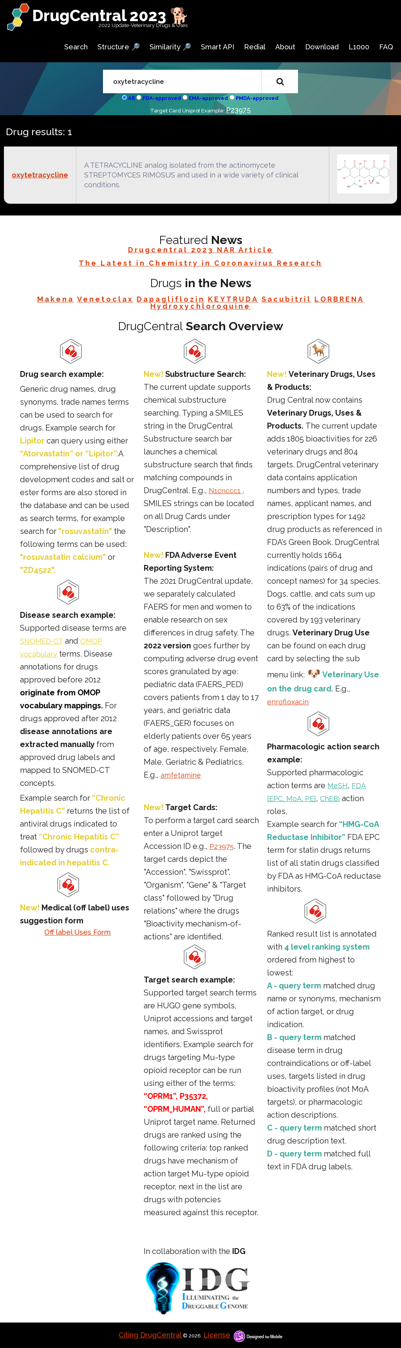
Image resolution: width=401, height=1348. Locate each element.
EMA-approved (208, 98)
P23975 (238, 110)
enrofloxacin (288, 702)
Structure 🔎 (119, 47)
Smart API (217, 47)
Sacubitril (286, 299)
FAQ (386, 47)
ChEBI (330, 798)
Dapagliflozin (171, 299)
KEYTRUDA (233, 299)
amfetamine (181, 775)
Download (322, 47)
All (131, 98)
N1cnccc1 (225, 491)
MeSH (337, 786)
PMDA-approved (257, 98)
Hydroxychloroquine (200, 306)
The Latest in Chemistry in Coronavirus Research (200, 263)
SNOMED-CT (41, 641)
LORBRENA (339, 299)
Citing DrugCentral (150, 1335)
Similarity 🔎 (170, 47)
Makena (55, 299)
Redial (255, 47)
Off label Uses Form (77, 932)
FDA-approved (162, 98)
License (216, 1335)
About (285, 47)
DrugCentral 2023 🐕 (110, 15)
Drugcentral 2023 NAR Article (200, 250)
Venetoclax (105, 299)
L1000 (359, 47)
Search (76, 47)
